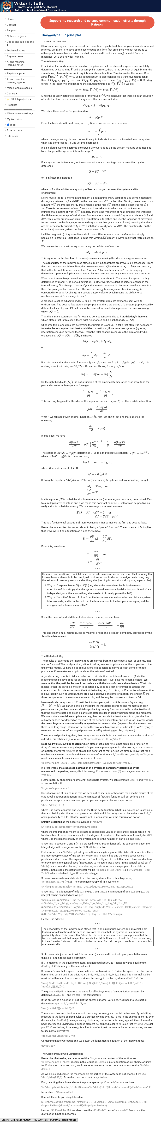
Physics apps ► (16, 73)
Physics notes (15, 56)
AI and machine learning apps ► (16, 81)
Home (10, 19)
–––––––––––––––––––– (18, 69)
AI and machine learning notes (16, 63)
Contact (11, 24)
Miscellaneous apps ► (20, 87)
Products (12, 104)
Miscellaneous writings (20, 113)
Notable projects (16, 36)
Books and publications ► (20, 43)
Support (11, 30)
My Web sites (14, 119)
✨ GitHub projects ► (19, 99)
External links (14, 130)
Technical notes (16, 50)
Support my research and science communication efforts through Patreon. (97, 22)
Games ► (12, 93)
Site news (12, 136)
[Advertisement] (24, 165)
